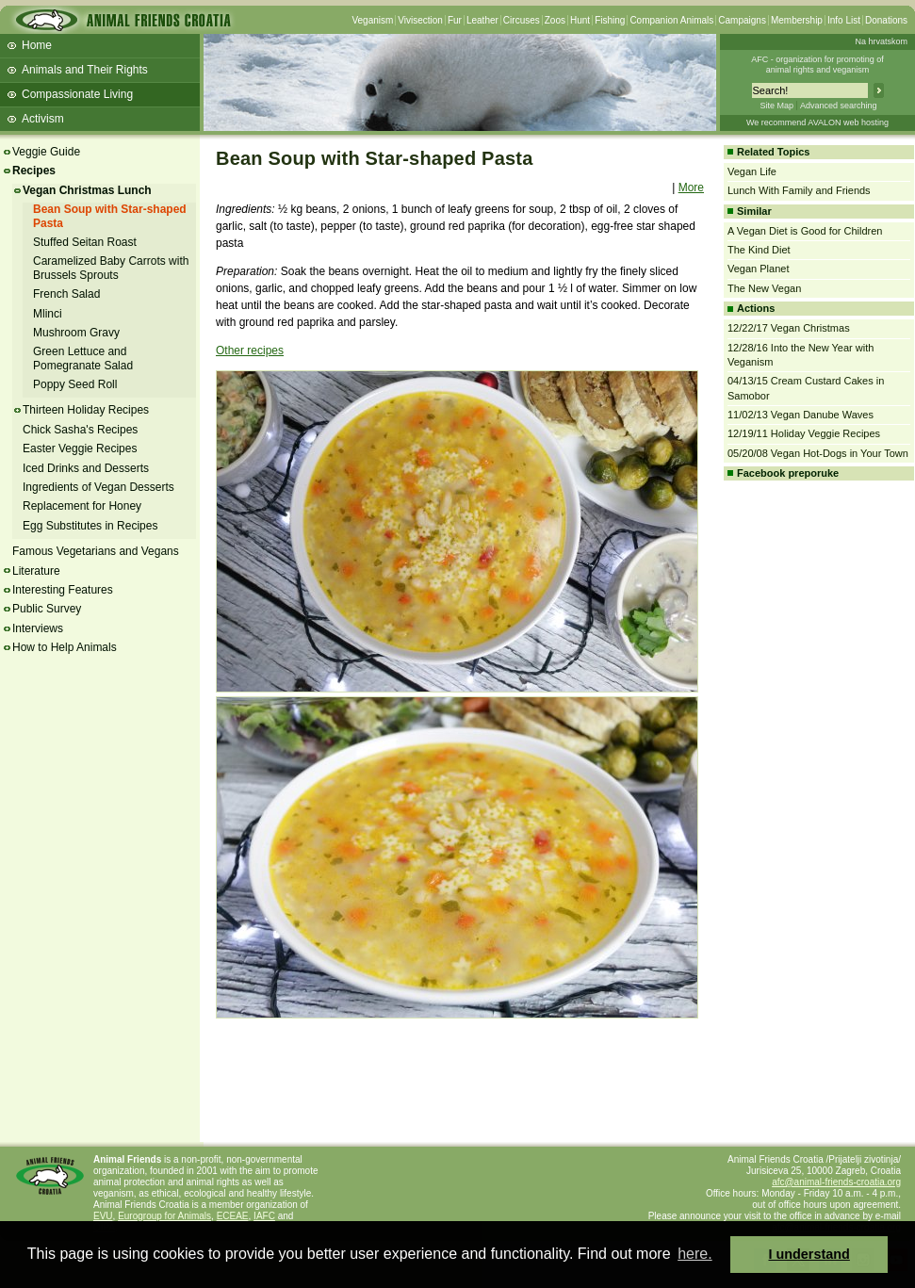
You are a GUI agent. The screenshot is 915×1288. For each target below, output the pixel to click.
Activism (43, 118)
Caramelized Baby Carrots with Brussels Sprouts (110, 267)
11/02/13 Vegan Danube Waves (800, 414)
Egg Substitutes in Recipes (90, 525)
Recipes (34, 170)
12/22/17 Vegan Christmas (788, 328)
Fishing (610, 20)
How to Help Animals (64, 647)
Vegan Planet (758, 268)
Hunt (580, 20)
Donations (886, 20)
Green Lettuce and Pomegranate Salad (83, 358)
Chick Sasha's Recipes (80, 429)
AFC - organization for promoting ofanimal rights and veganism (817, 64)
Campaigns (742, 20)
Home (37, 45)
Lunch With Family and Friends (799, 190)
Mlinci (47, 313)
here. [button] (694, 1254)
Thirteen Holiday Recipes (86, 409)
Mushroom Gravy (76, 332)
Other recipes (250, 350)
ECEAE (233, 1216)
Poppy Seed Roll (75, 384)
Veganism (372, 20)
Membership (797, 20)
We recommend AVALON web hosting (817, 122)
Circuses (521, 20)
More (691, 187)
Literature (36, 571)
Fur (455, 20)
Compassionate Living (77, 94)
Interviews (37, 628)
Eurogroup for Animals (164, 1216)
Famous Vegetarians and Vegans (95, 551)
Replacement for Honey (82, 506)
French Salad (66, 294)
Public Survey (46, 608)
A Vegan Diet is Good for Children (804, 230)
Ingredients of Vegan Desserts (98, 487)
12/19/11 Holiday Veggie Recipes (803, 433)
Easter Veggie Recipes (80, 448)
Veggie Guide (46, 151)
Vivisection (420, 20)
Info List (843, 20)
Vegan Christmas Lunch (87, 190)
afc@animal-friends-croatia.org (836, 1182)
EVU (103, 1216)
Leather (482, 20)
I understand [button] (809, 1254)
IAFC (264, 1216)
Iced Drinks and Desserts (86, 468)
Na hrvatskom (881, 41)
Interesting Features (62, 589)
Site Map (776, 105)
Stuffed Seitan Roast (85, 242)
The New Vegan (764, 288)
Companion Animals (671, 20)
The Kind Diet (759, 249)
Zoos (555, 20)
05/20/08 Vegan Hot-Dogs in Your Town (817, 453)
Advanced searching (838, 105)
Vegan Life (751, 171)
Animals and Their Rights (85, 69)
